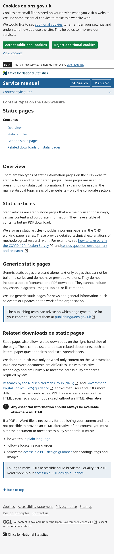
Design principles (16, 513)
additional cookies (49, 24)
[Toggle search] (80, 83)
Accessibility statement (35, 506)
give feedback (75, 64)
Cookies (9, 506)
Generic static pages (22, 140)
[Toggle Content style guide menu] (57, 91)
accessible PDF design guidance (47, 452)
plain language (38, 439)
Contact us (40, 513)
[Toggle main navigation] (101, 83)
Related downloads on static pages (34, 147)
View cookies (13, 53)
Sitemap (86, 506)
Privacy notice (66, 506)
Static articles (17, 134)
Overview (14, 127)
